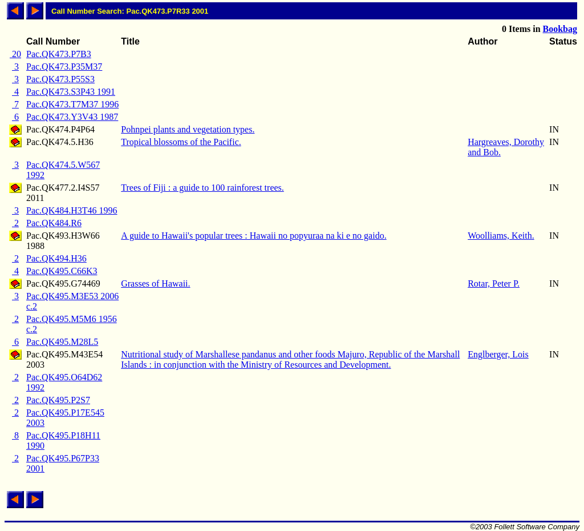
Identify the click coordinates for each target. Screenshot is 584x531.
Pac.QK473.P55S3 (60, 79)
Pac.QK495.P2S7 (58, 400)
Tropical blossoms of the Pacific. (181, 142)
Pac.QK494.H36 (56, 258)
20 (15, 54)
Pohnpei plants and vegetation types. (187, 129)
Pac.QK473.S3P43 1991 (70, 91)
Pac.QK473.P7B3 (58, 54)
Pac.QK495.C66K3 (61, 271)
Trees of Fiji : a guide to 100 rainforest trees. (202, 187)
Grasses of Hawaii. (155, 283)
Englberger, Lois (498, 354)
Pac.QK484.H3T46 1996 (71, 210)
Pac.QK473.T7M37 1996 (72, 104)
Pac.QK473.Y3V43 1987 (72, 117)
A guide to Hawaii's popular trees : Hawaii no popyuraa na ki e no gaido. (253, 235)
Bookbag (560, 29)
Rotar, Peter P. (494, 283)
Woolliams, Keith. (501, 235)
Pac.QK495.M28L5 (62, 342)
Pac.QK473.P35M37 (64, 66)
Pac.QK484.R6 (54, 223)
